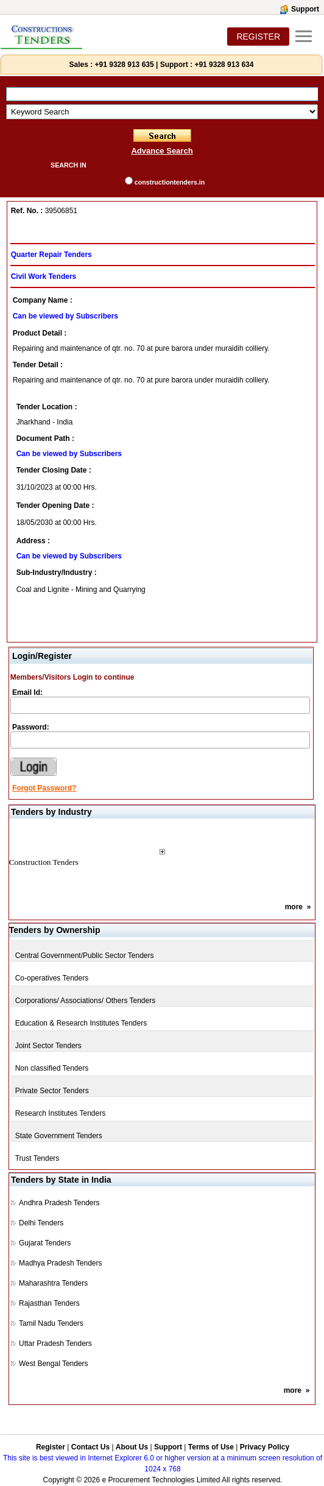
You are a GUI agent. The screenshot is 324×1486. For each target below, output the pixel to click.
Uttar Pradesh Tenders (55, 1343)
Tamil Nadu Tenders (51, 1323)
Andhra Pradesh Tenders (59, 1203)
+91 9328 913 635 (123, 64)
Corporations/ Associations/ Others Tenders (85, 1000)
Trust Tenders (37, 1158)
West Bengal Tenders (53, 1363)
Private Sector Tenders (52, 1090)
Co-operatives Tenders (52, 978)
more (294, 907)
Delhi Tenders (41, 1223)
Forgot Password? (44, 788)
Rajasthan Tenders (49, 1303)
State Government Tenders (58, 1136)
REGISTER (258, 36)
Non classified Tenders (52, 1068)
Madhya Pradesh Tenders (60, 1263)
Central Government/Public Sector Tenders (84, 955)
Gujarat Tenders (45, 1243)
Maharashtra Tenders (53, 1283)
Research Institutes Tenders (60, 1113)
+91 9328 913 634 (223, 64)
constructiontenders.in (170, 182)
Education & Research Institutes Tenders (81, 1023)
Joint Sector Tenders (48, 1045)
